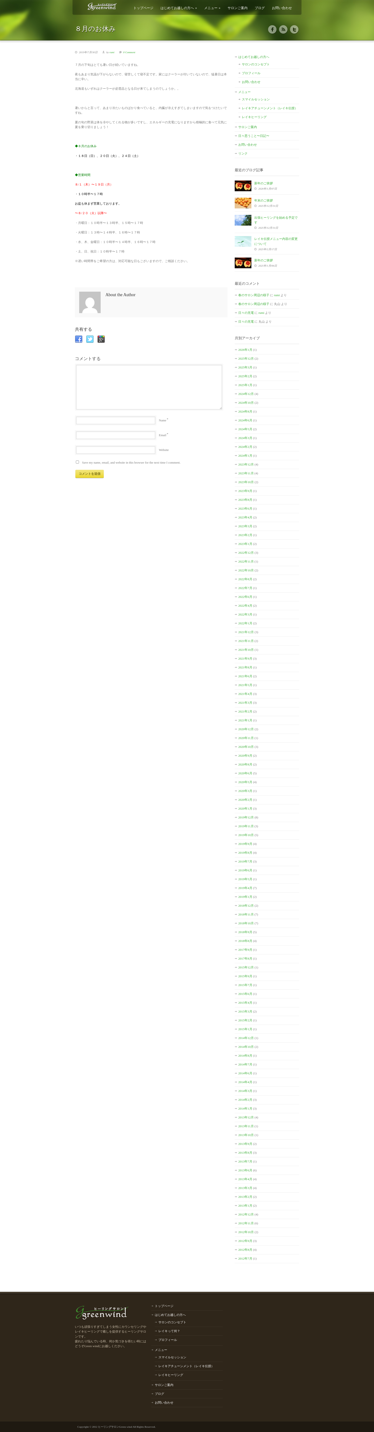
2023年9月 (245, 491)
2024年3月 (245, 438)
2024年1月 (245, 455)
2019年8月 (245, 852)
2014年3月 (245, 1091)
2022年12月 (246, 552)
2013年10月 (246, 1135)
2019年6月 (245, 870)
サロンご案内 (238, 8)
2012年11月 (246, 1223)
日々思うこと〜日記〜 (253, 136)
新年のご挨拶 (263, 183)
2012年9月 (245, 1241)
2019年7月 (245, 861)
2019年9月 (245, 844)
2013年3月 (245, 1188)
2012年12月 (246, 1214)
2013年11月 (246, 1126)
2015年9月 (245, 976)
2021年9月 (245, 658)
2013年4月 (245, 1179)
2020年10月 (246, 747)
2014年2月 (245, 1099)
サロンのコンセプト (256, 64)
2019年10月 (246, 835)
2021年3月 (245, 702)
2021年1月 (245, 720)
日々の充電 (246, 313)
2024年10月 (246, 402)
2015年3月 (245, 1011)
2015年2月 (245, 1020)
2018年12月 (246, 905)
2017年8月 (245, 958)
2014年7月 (245, 1064)
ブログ (260, 8)
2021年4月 (245, 694)
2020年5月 (245, 782)
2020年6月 (245, 773)
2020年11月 (246, 738)
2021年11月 (246, 641)
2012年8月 (245, 1249)
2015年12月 (246, 967)
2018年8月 (245, 941)
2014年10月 (246, 1047)
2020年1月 (245, 808)
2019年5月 (245, 879)
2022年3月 (245, 614)
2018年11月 (246, 914)
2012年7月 (245, 1258)
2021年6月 (245, 676)
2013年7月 (245, 1161)
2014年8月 (245, 1055)
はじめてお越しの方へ (179, 8)
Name (162, 420)
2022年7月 (245, 588)
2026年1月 (245, 350)
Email (162, 435)
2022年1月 (245, 623)
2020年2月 (245, 799)
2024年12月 (246, 394)
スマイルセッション (256, 99)
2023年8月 (245, 499)
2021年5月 (245, 685)
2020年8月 (245, 764)
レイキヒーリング (254, 117)
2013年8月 (245, 1152)
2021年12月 (246, 632)
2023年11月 (246, 473)
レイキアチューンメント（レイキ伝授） (270, 108)
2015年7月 (245, 985)
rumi (111, 52)
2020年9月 (245, 755)
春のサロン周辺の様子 (253, 295)
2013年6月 (245, 1170)
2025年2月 (245, 376)
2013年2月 (245, 1197)
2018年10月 (246, 923)
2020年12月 (246, 729)
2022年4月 (245, 605)
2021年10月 (246, 649)
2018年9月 (245, 932)
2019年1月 (245, 897)
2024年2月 (245, 447)
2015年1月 (245, 1029)
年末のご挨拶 (263, 200)
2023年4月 (245, 517)
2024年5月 (245, 429)
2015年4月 (245, 1002)
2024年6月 (245, 420)
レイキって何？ (169, 1331)
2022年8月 (245, 579)
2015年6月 (245, 994)
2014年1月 (245, 1108)
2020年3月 (245, 791)
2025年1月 (245, 385)
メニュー (212, 8)
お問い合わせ (282, 8)
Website (164, 450)
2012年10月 (246, 1232)
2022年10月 (246, 570)
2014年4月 (245, 1082)
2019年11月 (246, 826)
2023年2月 (245, 535)
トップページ (143, 8)
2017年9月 (245, 949)
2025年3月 (245, 367)
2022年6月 (245, 597)
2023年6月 (245, 508)
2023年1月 (245, 544)
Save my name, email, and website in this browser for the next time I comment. (131, 462)
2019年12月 (246, 817)
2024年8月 (245, 411)
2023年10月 (246, 482)
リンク (243, 153)
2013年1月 (245, 1205)
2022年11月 (246, 561)
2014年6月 (245, 1073)
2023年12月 (246, 464)
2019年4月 (245, 888)
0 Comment (129, 52)
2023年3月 (245, 526)
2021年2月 (245, 711)
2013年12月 (246, 1117)
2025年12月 (246, 358)
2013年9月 (245, 1144)
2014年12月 (246, 1038)
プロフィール (251, 73)
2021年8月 (245, 667)
